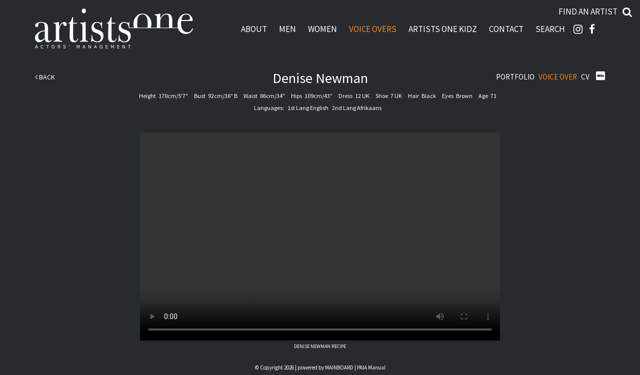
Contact (506, 29)
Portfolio (515, 77)
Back (45, 77)
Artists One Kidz (442, 29)
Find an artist (588, 11)
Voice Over (557, 77)
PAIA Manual (371, 367)
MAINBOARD (339, 367)
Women (322, 29)
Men (287, 29)
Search (550, 29)
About (254, 29)
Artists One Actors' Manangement (114, 29)
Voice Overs (372, 29)
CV (585, 77)
